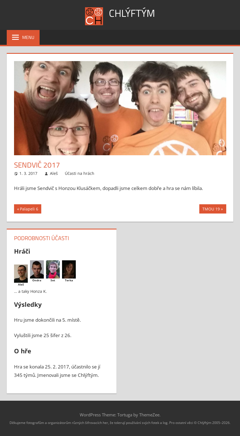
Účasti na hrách (79, 173)
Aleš (54, 173)
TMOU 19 (211, 209)
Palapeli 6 (29, 209)
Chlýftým (132, 13)
